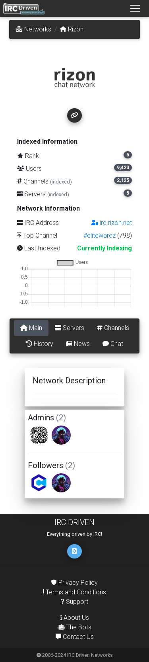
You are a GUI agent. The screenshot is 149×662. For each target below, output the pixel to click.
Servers (69, 328)
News (78, 344)
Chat (113, 344)
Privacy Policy (74, 582)
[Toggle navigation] (135, 8)
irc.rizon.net (111, 223)
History (39, 344)
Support (74, 601)
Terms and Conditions (74, 592)
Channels (113, 328)
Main (31, 328)
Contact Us (75, 637)
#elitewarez (99, 235)
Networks (33, 29)
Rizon (71, 29)
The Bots (74, 627)
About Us (74, 617)
